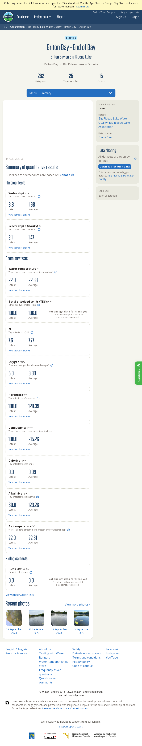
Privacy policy (81, 662)
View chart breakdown (19, 214)
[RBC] (32, 735)
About (62, 16)
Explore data (42, 16)
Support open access (71, 726)
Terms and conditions (86, 657)
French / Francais (17, 653)
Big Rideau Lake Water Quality (44, 26)
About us (45, 649)
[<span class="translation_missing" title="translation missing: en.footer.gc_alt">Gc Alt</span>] (50, 735)
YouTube (112, 657)
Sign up (121, 17)
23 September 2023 (14, 631)
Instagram (112, 653)
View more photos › (77, 604)
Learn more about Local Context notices (65, 708)
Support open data (129, 12)
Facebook (112, 649)
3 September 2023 (81, 631)
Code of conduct (82, 666)
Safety (76, 649)
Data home (23, 16)
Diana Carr (105, 137)
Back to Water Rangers (104, 12)
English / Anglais (16, 649)
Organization (17, 26)
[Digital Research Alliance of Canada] (89, 735)
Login (135, 17)
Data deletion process (86, 653)
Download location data (115, 166)
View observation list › (20, 595)
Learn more (82, 6)
